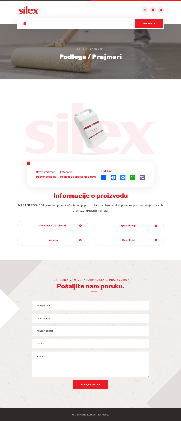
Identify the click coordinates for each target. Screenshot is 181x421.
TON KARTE (148, 23)
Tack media (102, 414)
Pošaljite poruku (90, 384)
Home (80, 49)
